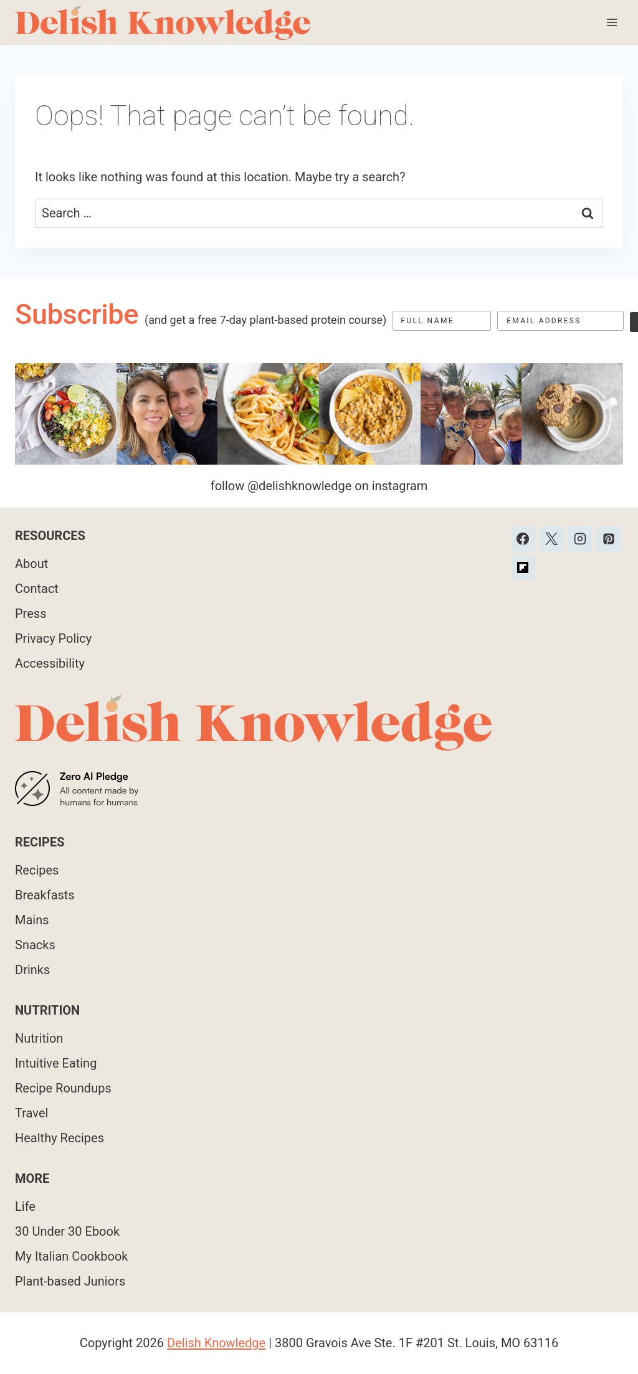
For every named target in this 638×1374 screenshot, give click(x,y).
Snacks (35, 944)
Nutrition (39, 1038)
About (31, 563)
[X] (551, 538)
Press (30, 613)
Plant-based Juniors (70, 1281)
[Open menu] (611, 22)
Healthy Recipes (59, 1137)
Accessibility (50, 663)
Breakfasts (45, 895)
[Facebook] (522, 538)
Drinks (32, 969)
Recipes (37, 870)
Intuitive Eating (56, 1063)
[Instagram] (580, 538)
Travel (31, 1113)
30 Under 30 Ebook (67, 1231)
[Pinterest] (608, 538)
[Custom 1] (522, 567)
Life (25, 1206)
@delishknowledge (299, 485)
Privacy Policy (53, 638)
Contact (37, 588)
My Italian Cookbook (71, 1256)
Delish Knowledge (216, 1342)
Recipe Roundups (63, 1088)
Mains (32, 919)
